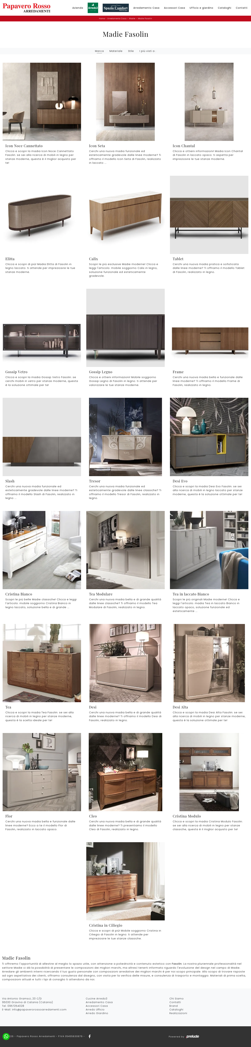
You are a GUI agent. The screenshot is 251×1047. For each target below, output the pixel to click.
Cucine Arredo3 (96, 998)
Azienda (77, 8)
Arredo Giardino (97, 1013)
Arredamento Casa (146, 8)
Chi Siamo (176, 998)
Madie (132, 18)
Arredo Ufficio (95, 1009)
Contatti (242, 8)
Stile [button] (131, 51)
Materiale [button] (116, 51)
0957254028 (15, 1006)
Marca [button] (99, 51)
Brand (173, 1006)
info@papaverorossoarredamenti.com (39, 1009)
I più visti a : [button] (147, 51)
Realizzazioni (178, 1013)
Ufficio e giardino (201, 8)
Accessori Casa (174, 8)
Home (102, 18)
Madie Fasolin (145, 18)
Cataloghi (224, 8)
